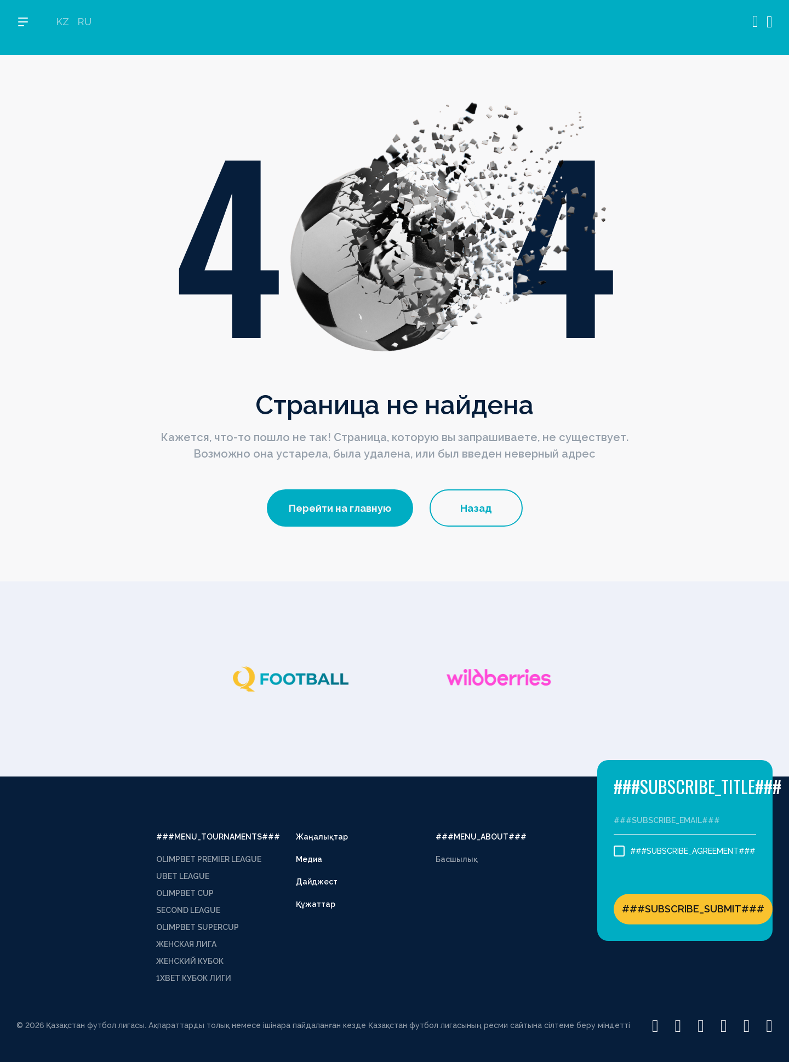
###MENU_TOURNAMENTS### (218, 836)
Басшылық (457, 859)
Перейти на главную (340, 508)
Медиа (309, 859)
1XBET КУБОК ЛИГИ (193, 978)
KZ (62, 27)
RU (84, 27)
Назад (476, 508)
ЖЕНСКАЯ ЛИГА (186, 944)
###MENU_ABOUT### (481, 836)
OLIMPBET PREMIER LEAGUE (208, 859)
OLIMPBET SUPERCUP (197, 927)
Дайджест (317, 881)
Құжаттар (315, 904)
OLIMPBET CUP (185, 893)
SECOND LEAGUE (188, 910)
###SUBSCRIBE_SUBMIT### (693, 909)
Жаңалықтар (322, 836)
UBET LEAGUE (182, 876)
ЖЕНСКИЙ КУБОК (190, 961)
